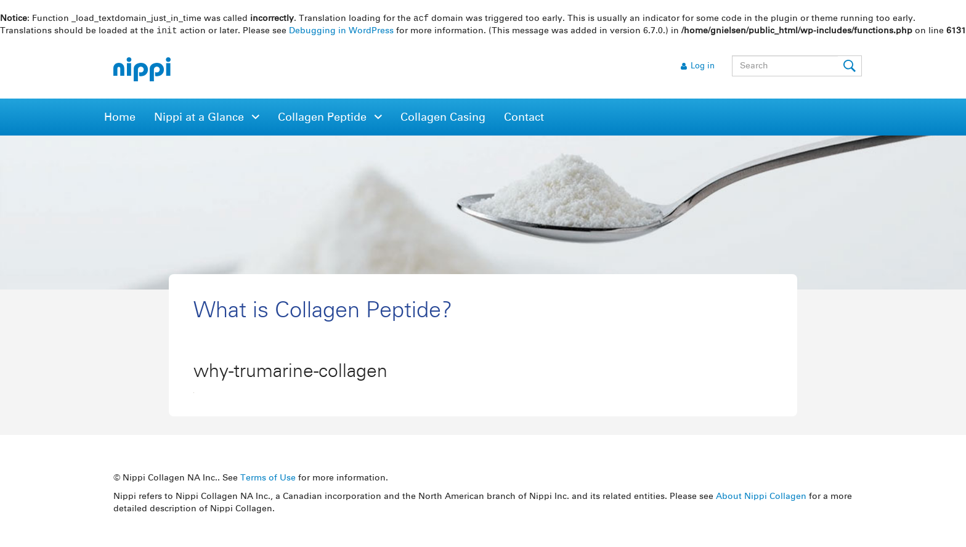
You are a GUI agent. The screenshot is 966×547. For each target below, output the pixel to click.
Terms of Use (268, 479)
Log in (703, 67)
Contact (524, 118)
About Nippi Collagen (761, 497)
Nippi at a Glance (200, 118)
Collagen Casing (442, 118)
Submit (850, 67)
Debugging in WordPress (341, 32)
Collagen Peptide (324, 118)
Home (120, 118)
